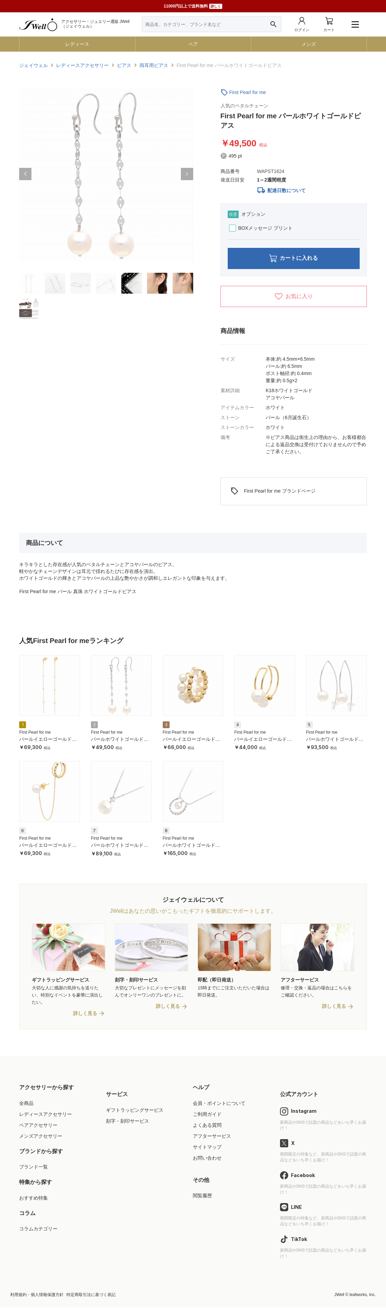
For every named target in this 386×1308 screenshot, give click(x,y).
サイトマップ (207, 1147)
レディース (77, 44)
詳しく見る (85, 1013)
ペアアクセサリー (38, 1125)
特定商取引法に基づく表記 (91, 1295)
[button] (25, 174)
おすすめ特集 (33, 1198)
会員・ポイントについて (219, 1103)
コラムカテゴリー (38, 1229)
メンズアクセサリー (40, 1136)
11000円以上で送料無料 (193, 6)
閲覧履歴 (202, 1196)
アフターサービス (212, 1136)
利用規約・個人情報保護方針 (37, 1295)
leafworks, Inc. (362, 1295)
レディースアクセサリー (45, 1114)
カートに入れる (293, 259)
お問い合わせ (207, 1158)
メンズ (309, 44)
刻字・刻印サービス (127, 1121)
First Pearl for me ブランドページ (273, 491)
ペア (193, 44)
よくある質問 (207, 1125)
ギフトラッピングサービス (134, 1110)
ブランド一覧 (33, 1167)
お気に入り (294, 297)
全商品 (26, 1103)
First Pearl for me (247, 92)
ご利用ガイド (207, 1114)
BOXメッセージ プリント (261, 228)
